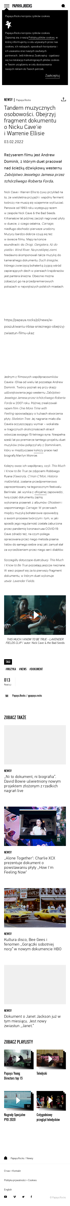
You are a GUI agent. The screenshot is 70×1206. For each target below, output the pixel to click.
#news (23, 669)
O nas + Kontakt (12, 1171)
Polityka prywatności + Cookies (20, 1180)
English (8, 1189)
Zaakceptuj (52, 75)
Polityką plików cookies (42, 37)
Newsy (30, 1158)
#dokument (36, 669)
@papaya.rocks (35, 695)
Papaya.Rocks (23, 100)
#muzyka (11, 669)
